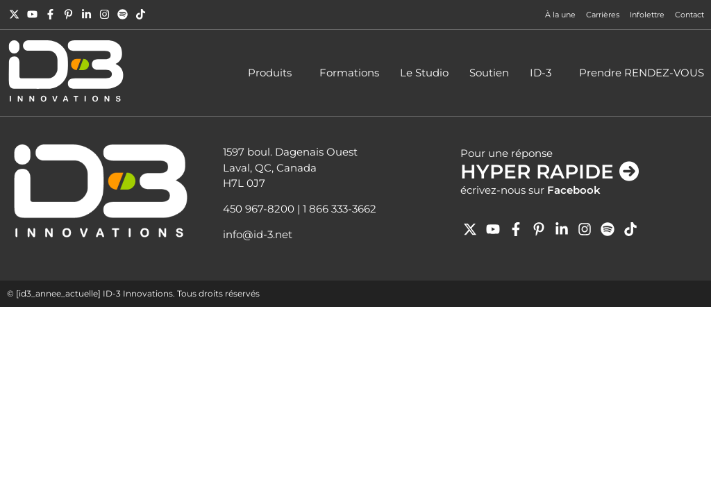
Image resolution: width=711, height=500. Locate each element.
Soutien (489, 72)
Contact (689, 14)
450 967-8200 (258, 208)
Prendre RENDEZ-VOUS (641, 72)
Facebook (574, 190)
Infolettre (647, 14)
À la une (560, 14)
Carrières (602, 14)
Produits (273, 73)
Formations (349, 72)
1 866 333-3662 (339, 208)
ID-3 (544, 73)
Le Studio (424, 72)
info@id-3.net (257, 234)
